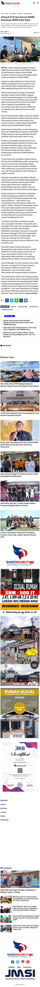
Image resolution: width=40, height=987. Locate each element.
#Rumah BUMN (22, 306)
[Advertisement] (20, 843)
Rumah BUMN (12, 13)
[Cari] (34, 3)
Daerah (6, 13)
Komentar (37, 32)
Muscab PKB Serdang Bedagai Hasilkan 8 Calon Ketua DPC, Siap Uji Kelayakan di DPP (26, 918)
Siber (19, 967)
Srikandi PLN (20, 13)
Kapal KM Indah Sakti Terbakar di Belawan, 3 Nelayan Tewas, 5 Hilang (18, 891)
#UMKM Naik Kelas (7, 309)
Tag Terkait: (5, 306)
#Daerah (13, 306)
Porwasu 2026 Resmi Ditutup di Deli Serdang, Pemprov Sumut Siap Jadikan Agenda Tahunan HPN (18, 535)
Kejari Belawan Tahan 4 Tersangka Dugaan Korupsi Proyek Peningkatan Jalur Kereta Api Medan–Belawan (25, 908)
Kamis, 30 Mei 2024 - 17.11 (6, 33)
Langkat (3, 812)
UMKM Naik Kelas (28, 13)
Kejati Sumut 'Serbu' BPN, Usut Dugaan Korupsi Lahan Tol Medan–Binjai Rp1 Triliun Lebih (26, 927)
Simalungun (4, 820)
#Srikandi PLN (33, 306)
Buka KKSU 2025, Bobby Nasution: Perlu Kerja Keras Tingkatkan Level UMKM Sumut (19, 329)
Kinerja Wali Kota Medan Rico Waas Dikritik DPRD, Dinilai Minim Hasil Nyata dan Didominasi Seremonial (19, 444)
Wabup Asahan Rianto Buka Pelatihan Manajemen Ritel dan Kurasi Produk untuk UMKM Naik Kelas (18, 323)
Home (2, 13)
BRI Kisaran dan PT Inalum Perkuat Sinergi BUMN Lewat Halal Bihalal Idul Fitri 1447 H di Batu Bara (19, 335)
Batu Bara (3, 808)
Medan (2, 816)
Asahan (3, 804)
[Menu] (38, 3)
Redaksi (12, 967)
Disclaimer (27, 967)
